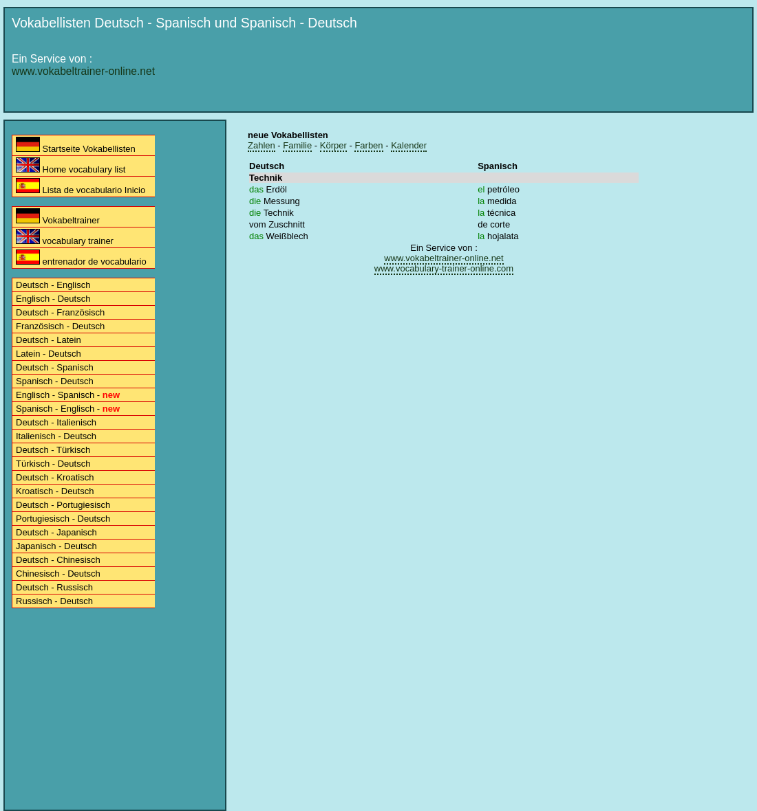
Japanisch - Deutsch (56, 546)
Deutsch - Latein (48, 340)
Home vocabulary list (70, 166)
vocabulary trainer (65, 237)
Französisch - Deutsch (60, 326)
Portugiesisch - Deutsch (63, 518)
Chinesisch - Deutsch (58, 573)
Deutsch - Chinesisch (58, 560)
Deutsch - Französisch (60, 312)
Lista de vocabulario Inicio (80, 186)
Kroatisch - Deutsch (55, 491)
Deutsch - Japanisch (56, 532)
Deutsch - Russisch (54, 587)
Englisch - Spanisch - (68, 395)
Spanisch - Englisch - (68, 408)
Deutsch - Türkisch (53, 450)
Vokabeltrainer (58, 216)
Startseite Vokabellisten (76, 145)
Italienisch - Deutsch (56, 436)
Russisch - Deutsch (54, 601)
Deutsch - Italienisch (56, 422)
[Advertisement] (440, 139)
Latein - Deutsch (48, 353)
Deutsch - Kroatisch (55, 477)
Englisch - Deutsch (53, 298)
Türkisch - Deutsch (53, 463)
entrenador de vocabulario (81, 258)
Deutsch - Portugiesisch (63, 505)
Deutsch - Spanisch (55, 367)
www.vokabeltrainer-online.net (83, 71)
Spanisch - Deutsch (55, 381)
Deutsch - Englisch (53, 285)
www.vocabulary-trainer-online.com (443, 268)
